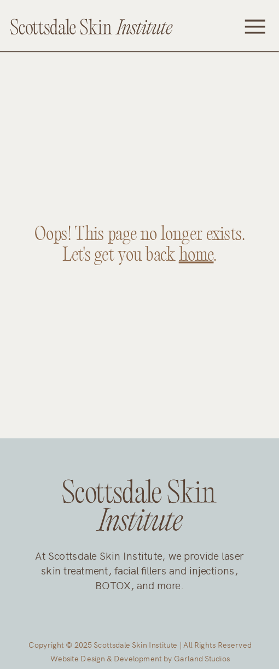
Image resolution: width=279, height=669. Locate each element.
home (196, 255)
